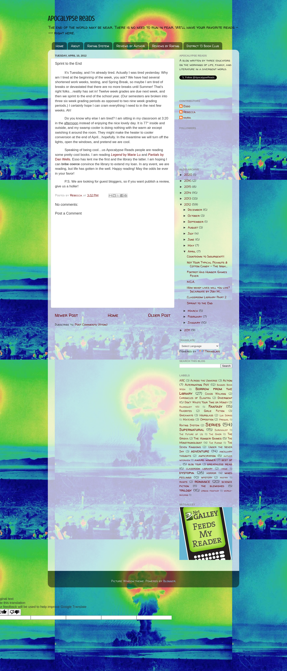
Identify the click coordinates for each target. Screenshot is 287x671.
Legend (126, 155)
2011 (187, 330)
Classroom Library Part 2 (206, 297)
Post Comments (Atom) (91, 324)
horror (211, 473)
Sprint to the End (200, 303)
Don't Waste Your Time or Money (206, 402)
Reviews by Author (130, 46)
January (194, 322)
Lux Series (226, 415)
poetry (224, 477)
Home (60, 46)
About (75, 46)
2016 (188, 181)
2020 (188, 175)
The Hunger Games (207, 438)
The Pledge (215, 442)
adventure (200, 451)
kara (187, 118)
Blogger (169, 581)
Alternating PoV (197, 385)
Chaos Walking (215, 394)
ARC (182, 380)
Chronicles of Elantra (195, 398)
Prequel (224, 419)
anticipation (207, 456)
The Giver (215, 434)
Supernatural (191, 429)
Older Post (159, 315)
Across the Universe (203, 380)
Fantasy (215, 406)
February (195, 316)
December (195, 210)
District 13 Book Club (203, 46)
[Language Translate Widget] (199, 346)
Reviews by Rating (165, 46)
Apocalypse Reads (71, 18)
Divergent (225, 398)
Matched (188, 419)
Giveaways (186, 415)
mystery (206, 477)
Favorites (185, 411)
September (196, 222)
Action (227, 380)
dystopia (186, 472)
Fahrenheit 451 (189, 407)
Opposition (206, 419)
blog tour (194, 464)
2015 (188, 187)
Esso (186, 106)
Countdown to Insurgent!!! (205, 256)
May (191, 245)
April (192, 251)
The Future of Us (191, 434)
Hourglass (206, 415)
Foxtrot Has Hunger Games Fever (207, 274)
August (193, 227)
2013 (188, 198)
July (191, 233)
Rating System (98, 46)
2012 (188, 204)
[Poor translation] (14, 612)
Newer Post (66, 315)
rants (183, 482)
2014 (188, 193)
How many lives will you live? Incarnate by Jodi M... (208, 289)
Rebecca (189, 112)
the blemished (212, 486)
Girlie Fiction (214, 411)
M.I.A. (191, 282)
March (193, 311)
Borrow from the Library (205, 391)
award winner (205, 460)
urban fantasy (210, 490)
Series (212, 424)
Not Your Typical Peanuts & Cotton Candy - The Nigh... (207, 264)
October (194, 216)
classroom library (199, 468)
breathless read (219, 464)
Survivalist (221, 430)
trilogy (185, 490)
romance (202, 481)
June (191, 239)
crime (224, 468)
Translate (208, 351)
